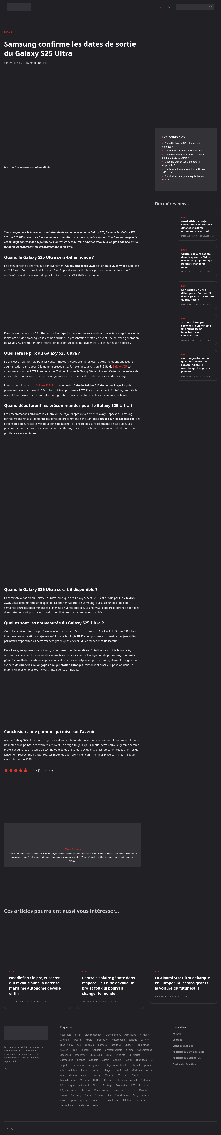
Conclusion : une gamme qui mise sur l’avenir (183, 178)
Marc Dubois (38, 63)
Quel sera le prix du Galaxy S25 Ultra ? (184, 150)
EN (159, 7)
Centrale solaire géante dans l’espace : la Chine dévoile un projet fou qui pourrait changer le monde (196, 260)
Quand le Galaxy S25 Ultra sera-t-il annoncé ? (181, 145)
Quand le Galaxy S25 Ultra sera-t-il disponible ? (181, 163)
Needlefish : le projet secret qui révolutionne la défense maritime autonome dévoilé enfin (197, 226)
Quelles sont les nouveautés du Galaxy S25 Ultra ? (183, 171)
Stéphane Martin (189, 236)
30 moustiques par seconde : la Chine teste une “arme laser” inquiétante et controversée (196, 329)
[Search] (210, 7)
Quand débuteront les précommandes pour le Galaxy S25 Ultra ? (183, 156)
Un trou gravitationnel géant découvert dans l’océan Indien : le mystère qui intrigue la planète (195, 365)
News (8, 32)
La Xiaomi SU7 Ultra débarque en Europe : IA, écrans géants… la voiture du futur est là (197, 294)
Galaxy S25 (119, 366)
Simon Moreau (188, 272)
